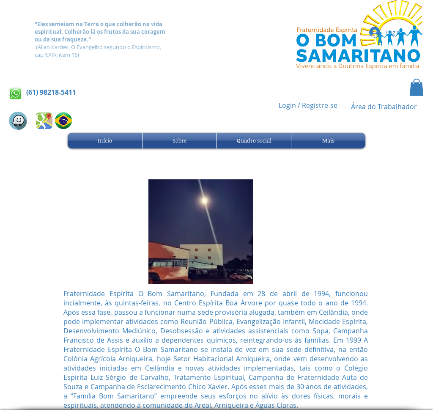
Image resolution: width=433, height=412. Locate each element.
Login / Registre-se (308, 105)
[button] (416, 87)
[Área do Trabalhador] (384, 107)
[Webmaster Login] (136, 5)
